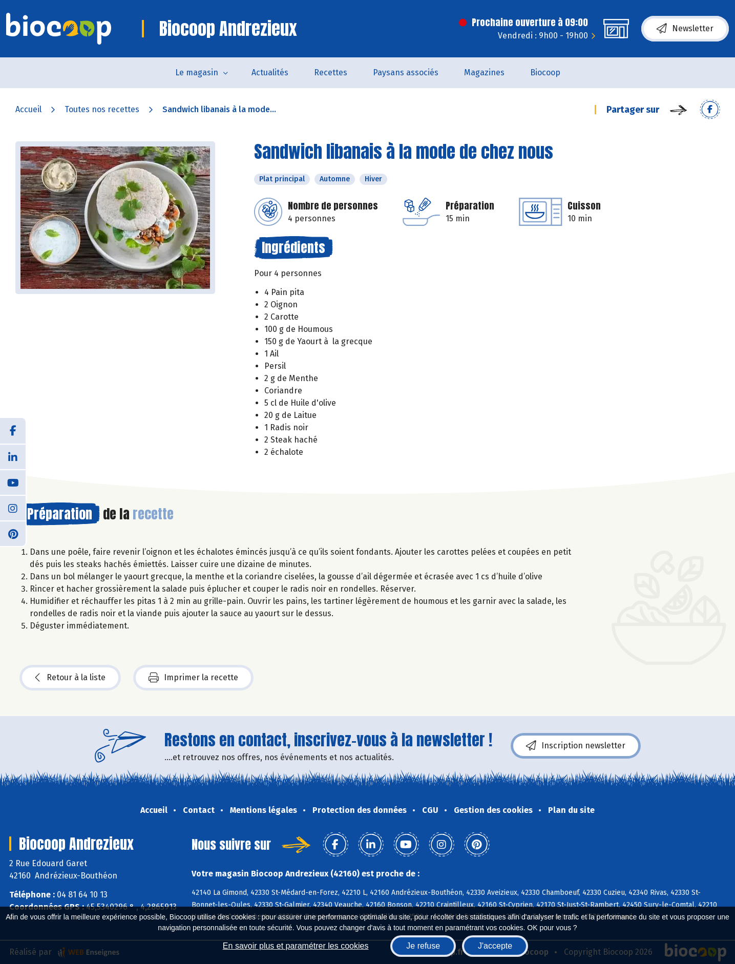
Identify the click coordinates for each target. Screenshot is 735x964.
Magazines (484, 72)
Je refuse (423, 945)
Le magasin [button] (196, 72)
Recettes (330, 72)
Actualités (269, 72)
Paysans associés (405, 72)
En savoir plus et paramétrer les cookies (296, 945)
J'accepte (495, 945)
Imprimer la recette (193, 678)
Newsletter (685, 29)
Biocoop (545, 72)
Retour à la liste (70, 678)
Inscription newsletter (575, 746)
